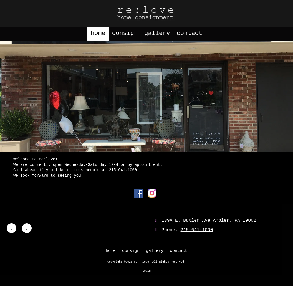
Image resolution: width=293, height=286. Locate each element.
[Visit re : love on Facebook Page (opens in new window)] (11, 228)
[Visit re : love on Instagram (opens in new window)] (27, 228)
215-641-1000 (197, 229)
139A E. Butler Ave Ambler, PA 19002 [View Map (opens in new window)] (208, 220)
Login (146, 270)
